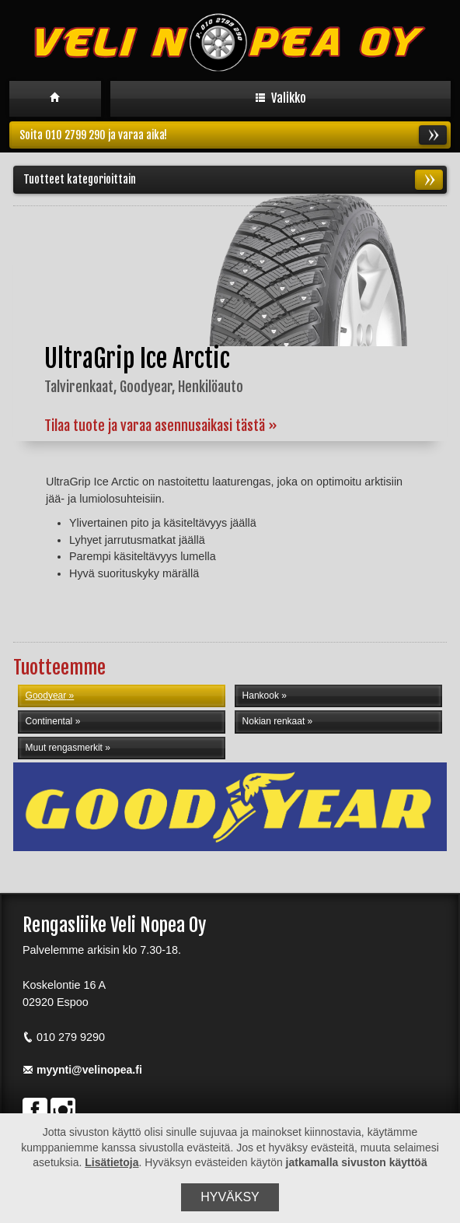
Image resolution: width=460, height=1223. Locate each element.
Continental (49, 721)
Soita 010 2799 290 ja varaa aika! (233, 135)
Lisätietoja (111, 1162)
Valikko (280, 98)
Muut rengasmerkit (64, 747)
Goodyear (46, 695)
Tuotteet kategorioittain (233, 180)
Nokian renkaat (273, 721)
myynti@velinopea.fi (82, 1070)
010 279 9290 (64, 1037)
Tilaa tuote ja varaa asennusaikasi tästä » (160, 425)
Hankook (260, 695)
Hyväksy (230, 1197)
